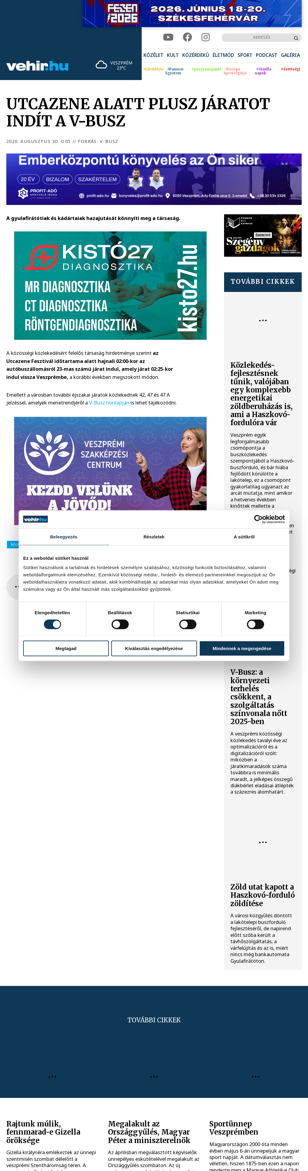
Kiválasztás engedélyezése (154, 648)
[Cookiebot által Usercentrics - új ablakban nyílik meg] (258, 519)
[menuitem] (153, 55)
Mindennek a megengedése (242, 648)
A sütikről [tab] (244, 536)
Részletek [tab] (154, 536)
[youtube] (168, 37)
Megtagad (65, 648)
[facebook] (187, 37)
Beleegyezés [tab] (63, 536)
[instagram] (206, 37)
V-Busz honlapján (109, 402)
